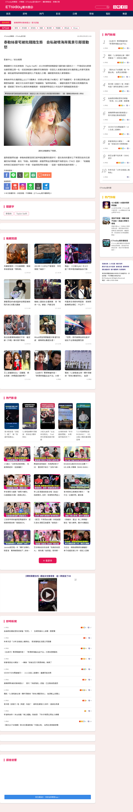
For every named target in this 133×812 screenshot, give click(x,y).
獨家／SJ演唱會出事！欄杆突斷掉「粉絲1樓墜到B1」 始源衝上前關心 (78, 375)
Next (88, 418)
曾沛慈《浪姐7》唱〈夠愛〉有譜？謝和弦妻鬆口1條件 (118, 85)
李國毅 (58, 28)
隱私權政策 (106, 269)
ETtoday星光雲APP (33, 2)
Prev (7, 418)
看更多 (49, 560)
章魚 (16, 28)
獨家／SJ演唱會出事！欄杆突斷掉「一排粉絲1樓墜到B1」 (119, 56)
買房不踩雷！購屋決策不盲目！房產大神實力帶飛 (120, 221)
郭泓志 (66, 28)
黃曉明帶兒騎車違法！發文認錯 (26, 22)
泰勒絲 (9, 213)
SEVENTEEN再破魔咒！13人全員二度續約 (118, 128)
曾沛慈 (49, 28)
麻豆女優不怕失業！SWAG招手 (118, 156)
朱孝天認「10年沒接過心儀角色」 (119, 171)
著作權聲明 (114, 269)
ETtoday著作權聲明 (41, 193)
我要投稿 (105, 264)
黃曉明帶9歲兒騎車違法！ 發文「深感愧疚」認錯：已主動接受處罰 (31, 683)
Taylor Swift (21, 213)
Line (118, 7)
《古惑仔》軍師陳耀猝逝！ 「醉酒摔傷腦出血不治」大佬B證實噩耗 (47, 375)
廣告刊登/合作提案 (108, 266)
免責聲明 (122, 269)
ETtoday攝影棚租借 (119, 240)
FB (122, 7)
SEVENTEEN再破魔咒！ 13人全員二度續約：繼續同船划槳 (27, 672)
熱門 (41, 13)
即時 (25, 13)
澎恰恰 (33, 28)
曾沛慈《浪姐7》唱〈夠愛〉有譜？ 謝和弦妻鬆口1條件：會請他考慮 (31, 704)
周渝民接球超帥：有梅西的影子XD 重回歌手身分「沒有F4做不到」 (46, 467)
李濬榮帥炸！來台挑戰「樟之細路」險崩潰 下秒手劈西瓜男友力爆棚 (31, 714)
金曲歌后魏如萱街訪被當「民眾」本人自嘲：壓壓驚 (118, 99)
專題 (124, 13)
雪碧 (41, 28)
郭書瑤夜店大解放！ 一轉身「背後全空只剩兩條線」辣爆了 (28, 662)
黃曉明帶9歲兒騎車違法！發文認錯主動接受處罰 (118, 114)
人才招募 (112, 264)
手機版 (21, 2)
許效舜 (24, 28)
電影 (108, 13)
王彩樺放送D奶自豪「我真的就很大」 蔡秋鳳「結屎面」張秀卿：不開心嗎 (47, 550)
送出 (108, 7)
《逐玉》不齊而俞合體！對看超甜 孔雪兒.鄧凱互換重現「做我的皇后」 (48, 522)
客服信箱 (119, 266)
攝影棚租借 (47, 2)
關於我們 (119, 264)
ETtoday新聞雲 (11, 2)
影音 (58, 13)
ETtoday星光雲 (19, 7)
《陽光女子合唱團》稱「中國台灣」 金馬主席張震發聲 (118, 71)
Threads (114, 7)
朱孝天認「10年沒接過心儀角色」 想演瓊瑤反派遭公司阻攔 (27, 641)
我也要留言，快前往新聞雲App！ (47, 797)
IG (125, 7)
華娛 (91, 13)
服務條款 (126, 266)
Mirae (75, 28)
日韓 (75, 13)
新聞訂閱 (56, 2)
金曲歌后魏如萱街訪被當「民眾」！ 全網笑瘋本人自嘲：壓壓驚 (29, 631)
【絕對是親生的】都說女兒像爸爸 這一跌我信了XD (47, 575)
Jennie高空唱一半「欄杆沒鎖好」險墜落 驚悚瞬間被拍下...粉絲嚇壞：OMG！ (17, 550)
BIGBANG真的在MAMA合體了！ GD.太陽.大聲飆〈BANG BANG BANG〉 (77, 467)
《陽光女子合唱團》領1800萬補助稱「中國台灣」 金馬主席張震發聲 (31, 725)
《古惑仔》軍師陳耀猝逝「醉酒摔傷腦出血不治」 (118, 42)
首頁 (8, 13)
